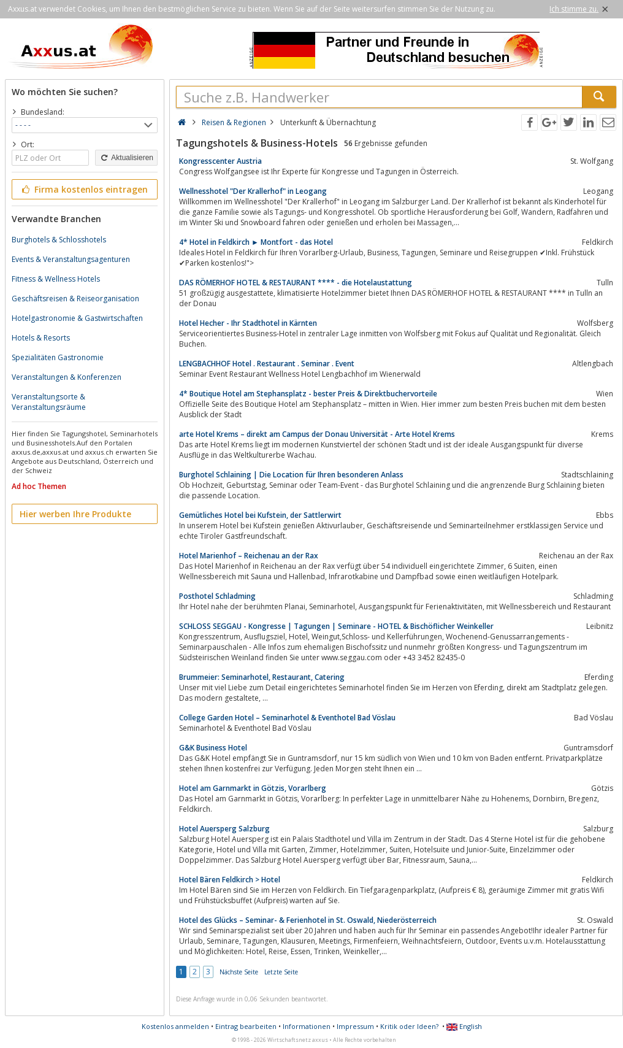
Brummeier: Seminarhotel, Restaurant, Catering (262, 677)
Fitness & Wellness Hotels (56, 279)
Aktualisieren (126, 157)
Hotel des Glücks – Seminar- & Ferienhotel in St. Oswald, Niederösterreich (308, 920)
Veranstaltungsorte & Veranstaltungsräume (49, 401)
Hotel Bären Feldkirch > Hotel (229, 879)
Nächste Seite (239, 972)
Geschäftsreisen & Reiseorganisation (75, 298)
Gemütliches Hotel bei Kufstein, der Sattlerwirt (260, 515)
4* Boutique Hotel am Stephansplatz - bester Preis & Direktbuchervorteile (308, 393)
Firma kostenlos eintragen (84, 189)
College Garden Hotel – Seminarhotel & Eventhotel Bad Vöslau (287, 717)
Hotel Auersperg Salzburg (224, 828)
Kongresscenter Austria (220, 161)
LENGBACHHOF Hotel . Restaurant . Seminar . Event (266, 363)
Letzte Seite (281, 972)
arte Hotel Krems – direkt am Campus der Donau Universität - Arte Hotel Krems (317, 434)
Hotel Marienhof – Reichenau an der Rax (248, 555)
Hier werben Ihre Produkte (75, 514)
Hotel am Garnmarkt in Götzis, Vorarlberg (252, 788)
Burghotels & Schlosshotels (59, 239)
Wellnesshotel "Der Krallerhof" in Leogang (253, 191)
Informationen (307, 1026)
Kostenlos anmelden (175, 1026)
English (464, 1026)
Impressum (355, 1026)
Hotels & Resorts (41, 338)
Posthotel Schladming (217, 596)
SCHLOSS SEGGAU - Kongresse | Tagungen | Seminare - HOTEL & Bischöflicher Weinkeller (336, 626)
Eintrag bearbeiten (246, 1026)
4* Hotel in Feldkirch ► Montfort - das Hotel (256, 242)
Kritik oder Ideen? (409, 1026)
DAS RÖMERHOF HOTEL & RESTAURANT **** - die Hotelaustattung (295, 282)
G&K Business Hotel (213, 747)
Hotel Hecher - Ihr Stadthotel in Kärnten (248, 323)
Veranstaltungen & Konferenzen (66, 377)
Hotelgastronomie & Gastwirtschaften (77, 318)
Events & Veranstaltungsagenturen (71, 259)
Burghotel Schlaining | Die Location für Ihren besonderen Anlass (291, 474)
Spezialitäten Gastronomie (58, 357)
